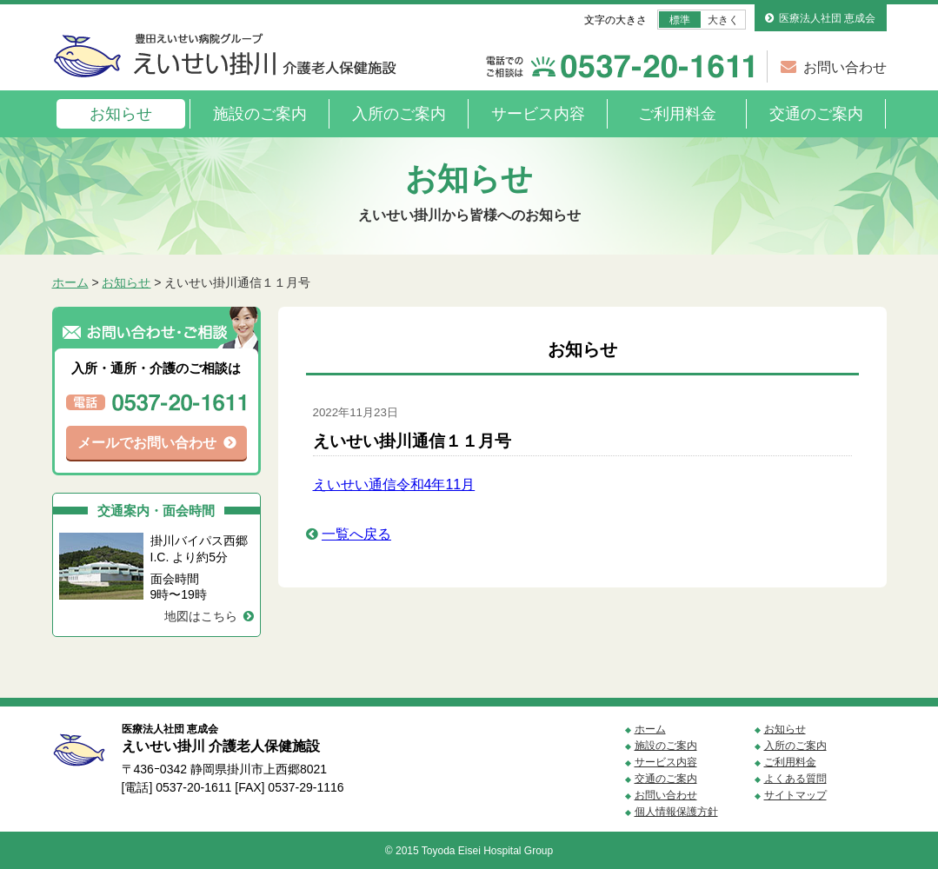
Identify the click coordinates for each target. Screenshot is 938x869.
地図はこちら (200, 616)
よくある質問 (795, 779)
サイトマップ (795, 795)
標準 (679, 20)
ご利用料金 (677, 114)
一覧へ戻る (356, 534)
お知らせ (121, 114)
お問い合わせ (845, 67)
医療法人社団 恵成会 (827, 18)
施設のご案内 (260, 114)
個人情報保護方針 (676, 812)
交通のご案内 (816, 114)
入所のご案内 (399, 114)
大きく (723, 20)
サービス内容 (538, 114)
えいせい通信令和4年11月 (394, 484)
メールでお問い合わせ (146, 442)
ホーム (70, 282)
